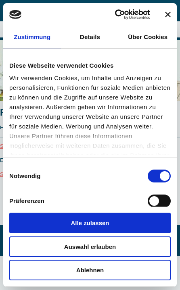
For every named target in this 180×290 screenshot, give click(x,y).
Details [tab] (90, 36)
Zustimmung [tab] (32, 36)
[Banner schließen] (168, 14)
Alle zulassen (90, 223)
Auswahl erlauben (90, 246)
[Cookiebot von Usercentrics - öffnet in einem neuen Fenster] (115, 14)
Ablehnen (90, 270)
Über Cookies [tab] (147, 36)
